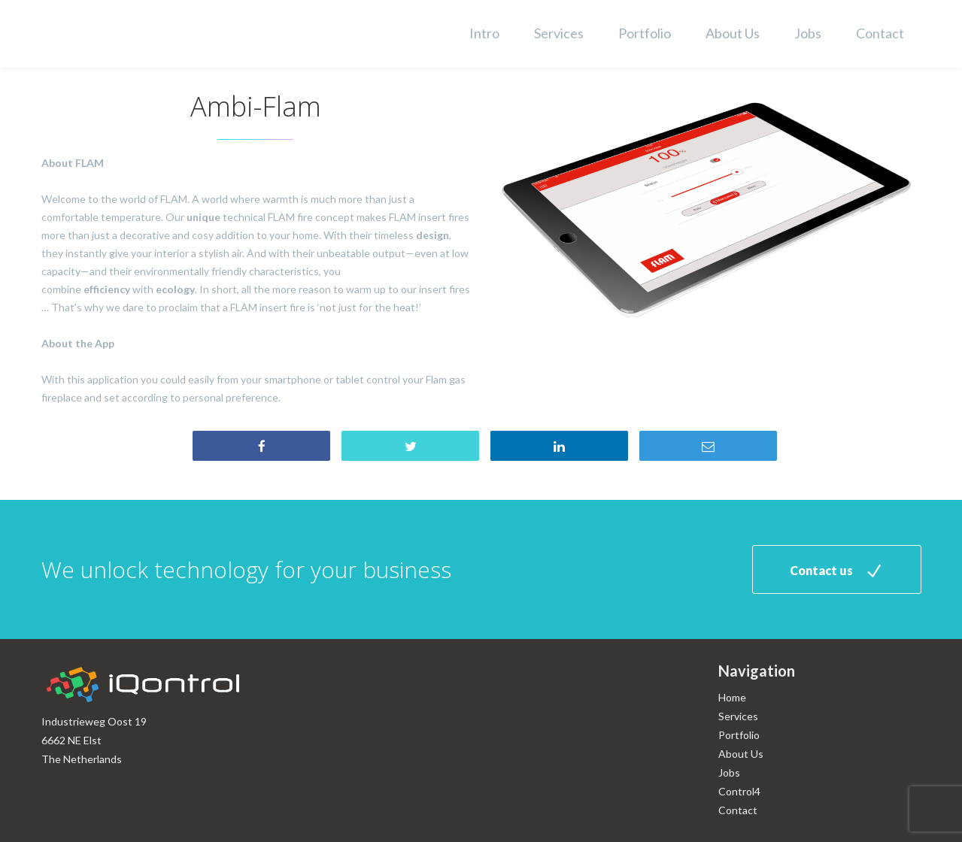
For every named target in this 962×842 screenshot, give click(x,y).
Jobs (807, 33)
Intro (484, 33)
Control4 (739, 791)
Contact (880, 33)
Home (732, 697)
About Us (733, 33)
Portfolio (644, 33)
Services (559, 33)
